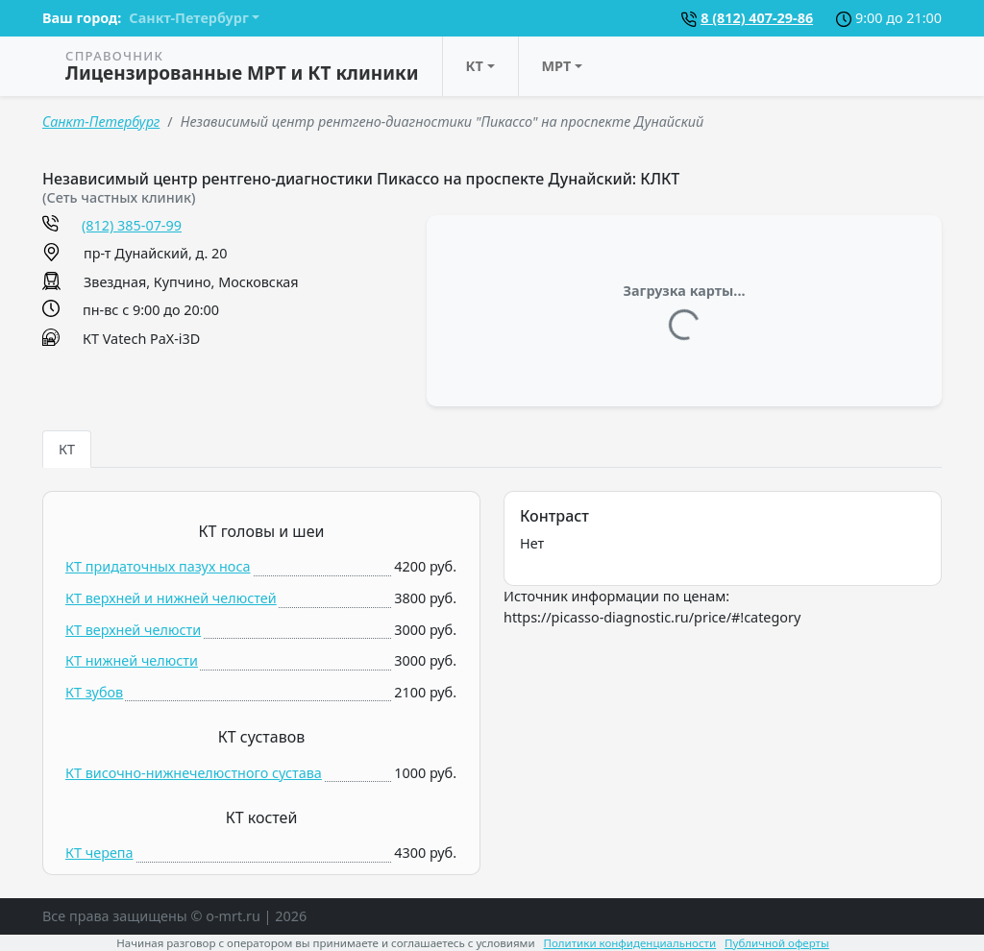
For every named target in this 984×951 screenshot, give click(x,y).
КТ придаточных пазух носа (158, 566)
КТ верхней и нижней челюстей (171, 598)
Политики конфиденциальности (630, 943)
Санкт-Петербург (101, 121)
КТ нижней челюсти (131, 660)
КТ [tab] (67, 449)
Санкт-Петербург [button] (188, 18)
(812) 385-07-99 (132, 225)
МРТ (557, 66)
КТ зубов (94, 692)
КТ (474, 66)
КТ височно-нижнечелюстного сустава (193, 773)
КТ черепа (99, 852)
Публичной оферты (777, 943)
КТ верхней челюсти (133, 630)
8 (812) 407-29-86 (757, 18)
